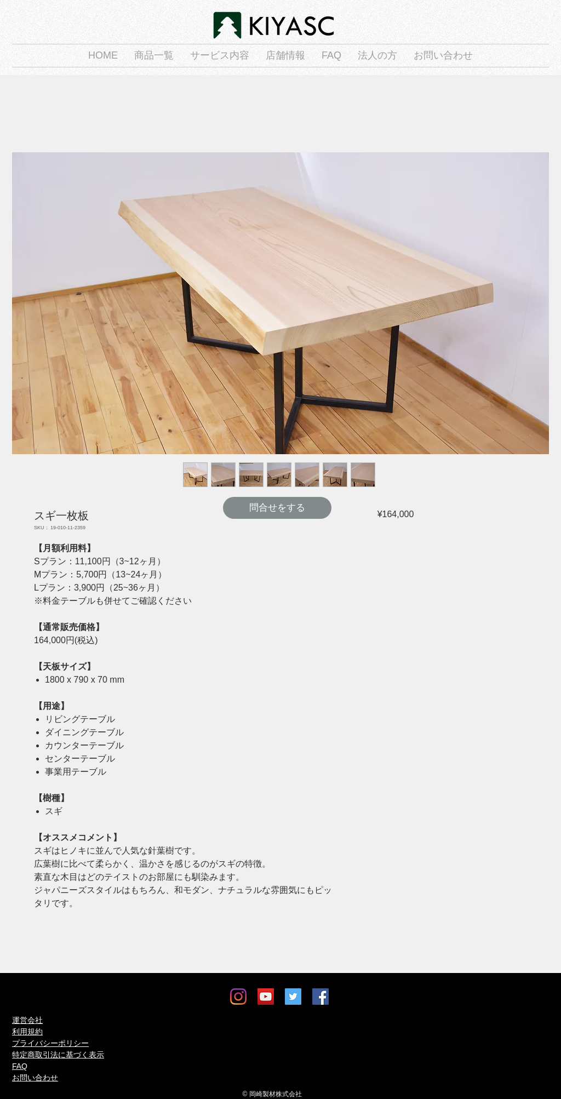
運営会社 (27, 1020)
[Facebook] (320, 996)
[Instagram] (238, 996)
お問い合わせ (35, 1077)
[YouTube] (265, 996)
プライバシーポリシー (50, 1043)
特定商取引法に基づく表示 (58, 1054)
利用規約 (27, 1031)
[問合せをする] (277, 508)
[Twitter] (293, 996)
